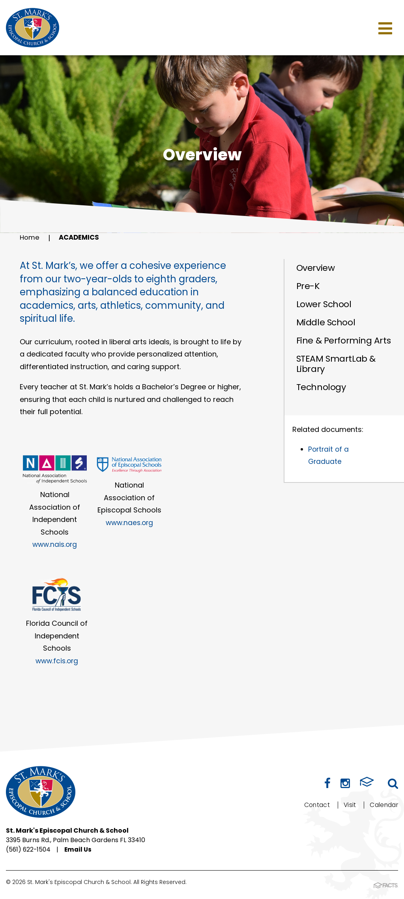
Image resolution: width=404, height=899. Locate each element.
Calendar (383, 804)
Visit (348, 804)
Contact (314, 804)
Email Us (80, 849)
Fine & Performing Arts (343, 340)
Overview (315, 268)
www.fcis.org (56, 661)
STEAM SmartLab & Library (336, 364)
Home (30, 238)
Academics (81, 238)
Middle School (325, 322)
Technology (321, 387)
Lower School (324, 304)
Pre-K (308, 286)
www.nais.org (54, 544)
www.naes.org (129, 522)
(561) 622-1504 (29, 849)
